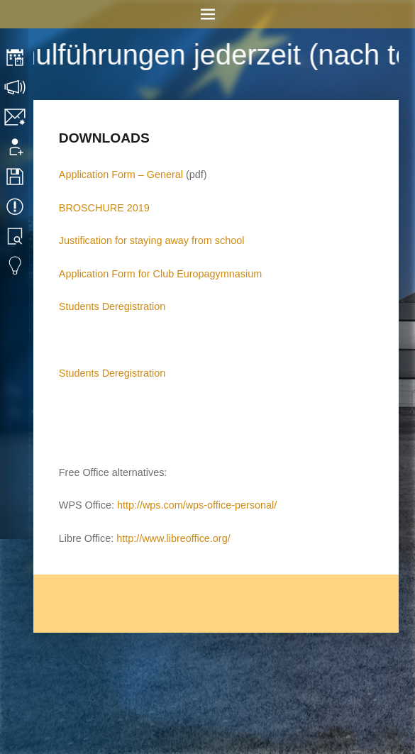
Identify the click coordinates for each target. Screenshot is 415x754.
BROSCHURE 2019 (104, 208)
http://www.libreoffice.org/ (173, 538)
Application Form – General (121, 174)
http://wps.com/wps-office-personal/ (197, 505)
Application (16, 146)
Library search (16, 236)
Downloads (16, 176)
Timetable (16, 57)
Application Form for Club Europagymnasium (160, 273)
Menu (207, 14)
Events (16, 206)
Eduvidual (16, 266)
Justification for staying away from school (152, 240)
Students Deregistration (112, 306)
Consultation (16, 87)
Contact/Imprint (16, 117)
